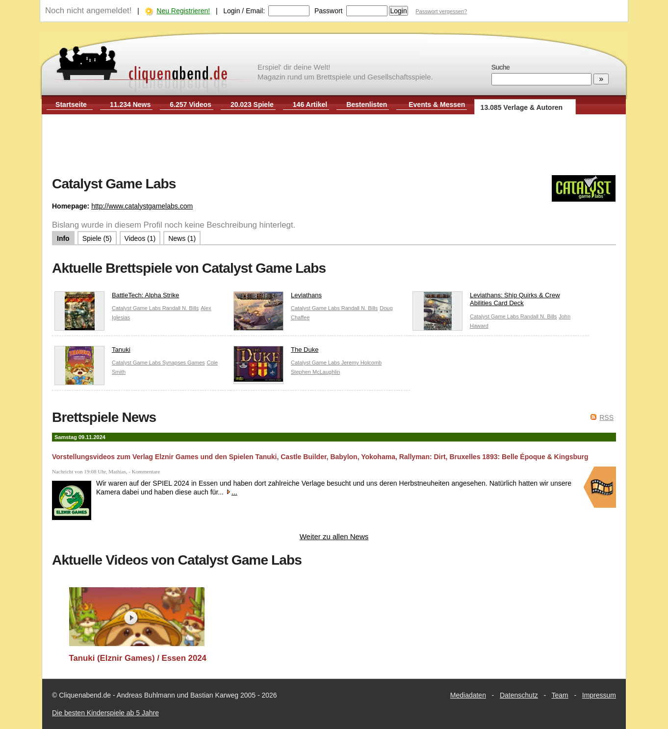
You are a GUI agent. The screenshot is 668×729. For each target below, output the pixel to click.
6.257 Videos (190, 104)
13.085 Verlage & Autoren (522, 107)
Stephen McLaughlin (315, 372)
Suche (500, 67)
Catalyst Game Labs (137, 308)
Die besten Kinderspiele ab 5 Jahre (105, 713)
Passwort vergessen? (441, 11)
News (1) (182, 238)
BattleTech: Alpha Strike (116, 297)
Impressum (599, 695)
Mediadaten (468, 695)
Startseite (71, 104)
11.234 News (130, 104)
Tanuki (92, 352)
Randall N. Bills (180, 308)
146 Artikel (310, 104)
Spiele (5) (97, 238)
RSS (606, 417)
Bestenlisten (366, 104)
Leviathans (277, 297)
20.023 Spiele (252, 104)
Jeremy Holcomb (361, 362)
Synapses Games (183, 362)
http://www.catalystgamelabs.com (142, 206)
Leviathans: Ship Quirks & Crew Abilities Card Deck (486, 301)
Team (560, 695)
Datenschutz (519, 695)
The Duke (275, 352)
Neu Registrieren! (183, 11)
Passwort (328, 11)
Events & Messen (437, 104)
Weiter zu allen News (334, 536)
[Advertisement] (334, 146)
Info (63, 238)
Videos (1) (140, 238)
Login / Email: (244, 11)
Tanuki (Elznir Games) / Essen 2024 (137, 658)
